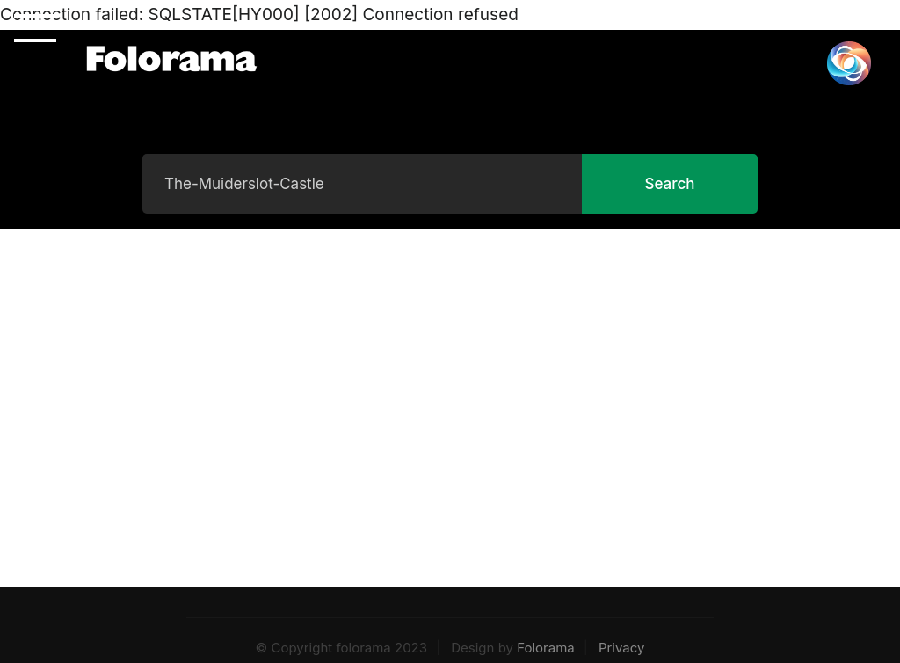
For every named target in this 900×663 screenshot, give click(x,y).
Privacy (622, 647)
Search (669, 184)
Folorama (546, 647)
